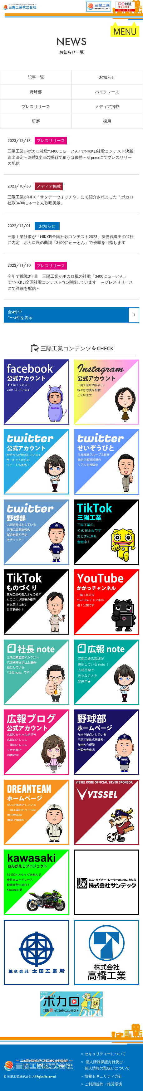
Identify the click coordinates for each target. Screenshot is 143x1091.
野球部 (36, 92)
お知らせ (107, 77)
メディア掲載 (107, 106)
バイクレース (107, 92)
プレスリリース (36, 106)
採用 (107, 121)
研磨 (36, 121)
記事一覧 (36, 77)
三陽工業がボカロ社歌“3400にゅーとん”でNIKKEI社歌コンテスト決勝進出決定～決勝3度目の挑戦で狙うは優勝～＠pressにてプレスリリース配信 (70, 157)
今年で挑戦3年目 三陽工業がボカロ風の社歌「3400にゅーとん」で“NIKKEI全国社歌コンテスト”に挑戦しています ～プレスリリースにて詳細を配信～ (70, 282)
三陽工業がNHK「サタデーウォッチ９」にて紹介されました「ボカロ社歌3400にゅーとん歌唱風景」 (70, 200)
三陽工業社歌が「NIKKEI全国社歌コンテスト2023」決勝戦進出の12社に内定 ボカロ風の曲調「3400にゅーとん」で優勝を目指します (70, 240)
